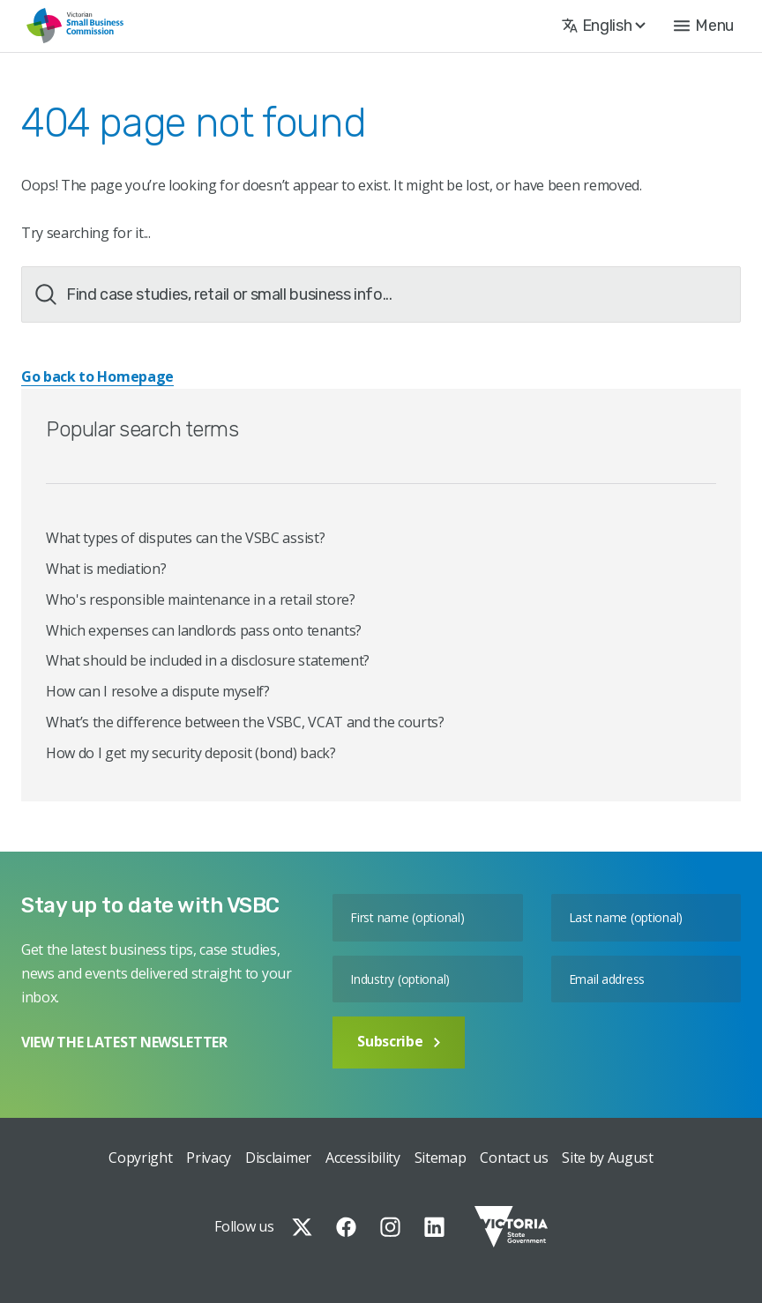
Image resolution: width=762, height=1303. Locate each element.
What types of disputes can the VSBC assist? (185, 537)
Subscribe (398, 1041)
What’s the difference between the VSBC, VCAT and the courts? (245, 722)
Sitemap (441, 1157)
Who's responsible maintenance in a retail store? (200, 599)
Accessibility (362, 1157)
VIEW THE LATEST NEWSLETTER (124, 1042)
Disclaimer (278, 1157)
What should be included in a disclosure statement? (208, 660)
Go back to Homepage (97, 376)
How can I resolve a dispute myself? (158, 691)
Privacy (208, 1157)
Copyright (140, 1157)
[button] (704, 25)
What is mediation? (106, 568)
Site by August (608, 1157)
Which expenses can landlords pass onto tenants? (204, 630)
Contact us (514, 1157)
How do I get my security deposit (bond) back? (191, 753)
